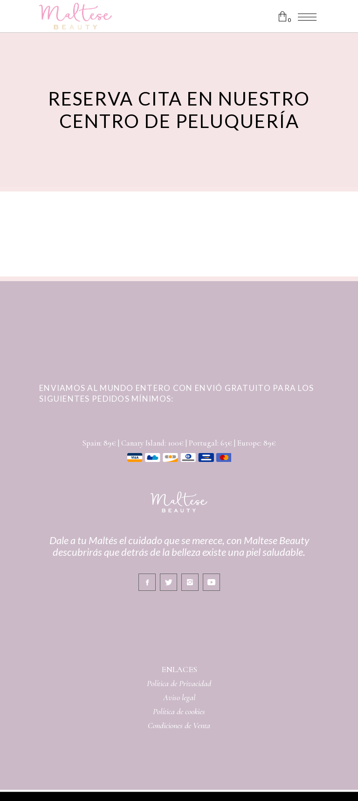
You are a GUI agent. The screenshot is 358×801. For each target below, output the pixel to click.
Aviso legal (179, 697)
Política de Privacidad (179, 683)
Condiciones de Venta (179, 725)
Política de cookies (179, 711)
